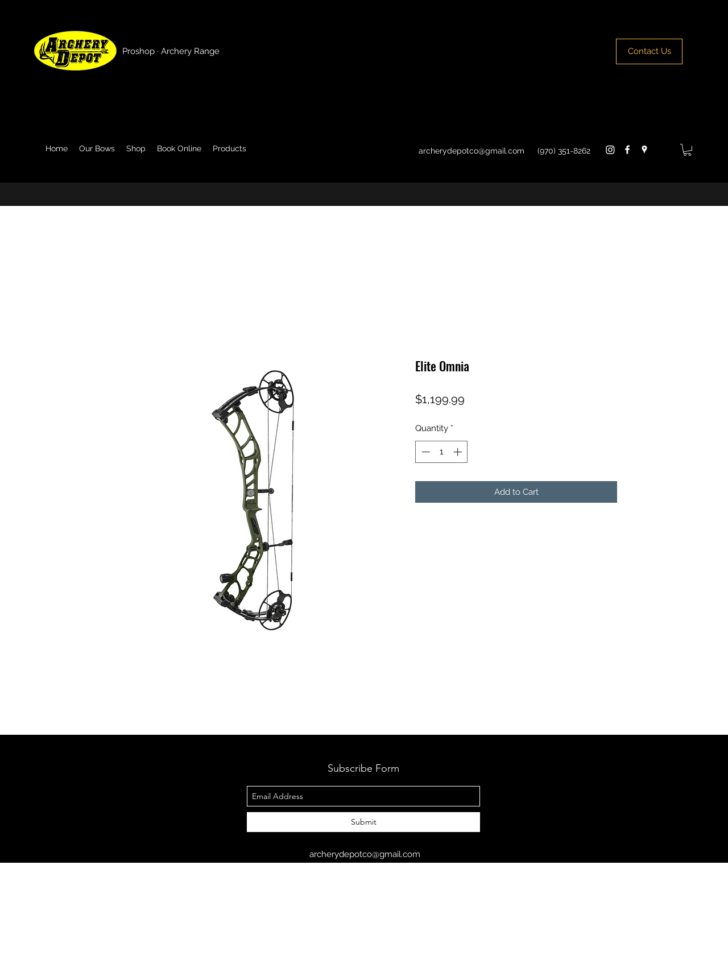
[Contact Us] (649, 51)
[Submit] (363, 822)
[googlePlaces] (644, 149)
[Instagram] (610, 149)
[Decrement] (424, 451)
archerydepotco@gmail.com (471, 150)
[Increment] (458, 451)
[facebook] (627, 149)
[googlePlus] (372, 911)
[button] (687, 150)
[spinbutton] (441, 451)
